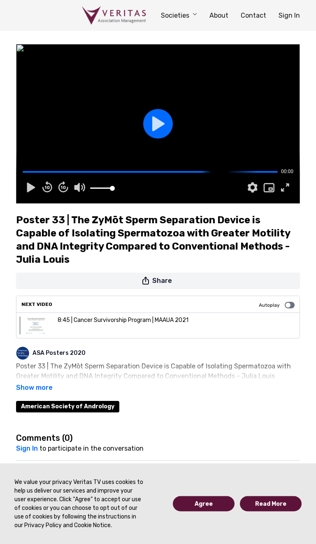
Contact (253, 15)
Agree (204, 503)
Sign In (289, 15)
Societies (179, 15)
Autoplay (277, 305)
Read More (270, 503)
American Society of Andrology (67, 394)
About (218, 15)
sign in (27, 437)
